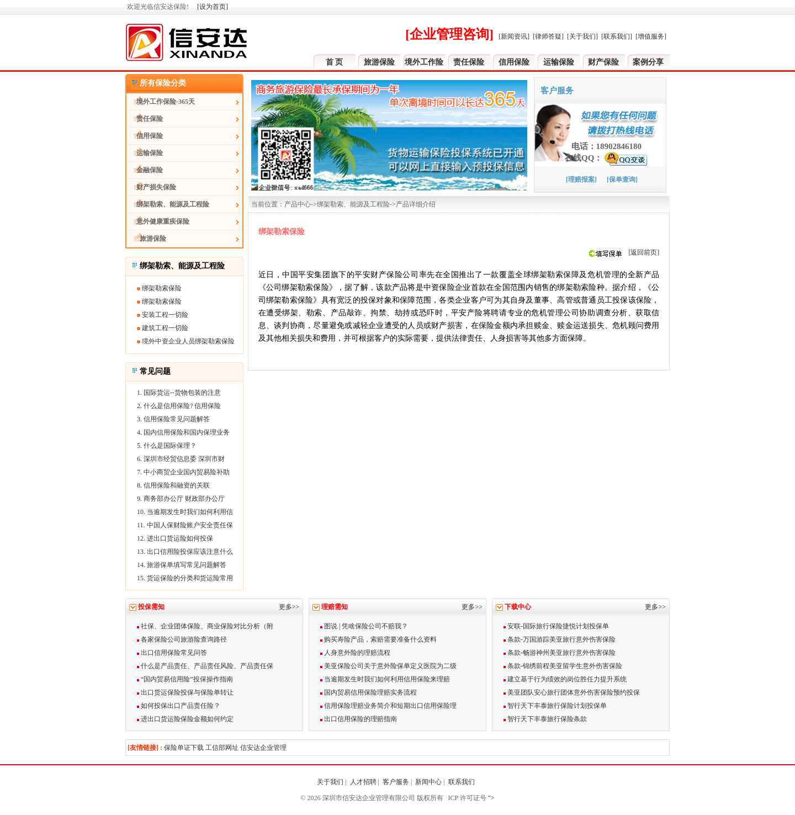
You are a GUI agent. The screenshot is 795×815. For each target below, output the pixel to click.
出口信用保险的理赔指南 (358, 719)
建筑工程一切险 (162, 328)
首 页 (334, 62)
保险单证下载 (184, 748)
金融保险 (144, 170)
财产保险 (603, 62)
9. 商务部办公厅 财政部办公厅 (181, 498)
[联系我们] (616, 36)
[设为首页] (212, 6)
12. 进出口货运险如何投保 (175, 538)
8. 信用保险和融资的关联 (173, 485)
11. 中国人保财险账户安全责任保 (185, 525)
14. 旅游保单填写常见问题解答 (181, 565)
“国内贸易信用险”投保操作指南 (185, 679)
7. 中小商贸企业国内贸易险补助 (183, 472)
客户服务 (396, 782)
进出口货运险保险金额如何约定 (185, 719)
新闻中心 (428, 782)
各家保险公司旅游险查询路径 (182, 639)
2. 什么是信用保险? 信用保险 (179, 406)
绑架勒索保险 (159, 288)
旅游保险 (379, 62)
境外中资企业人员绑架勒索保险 (186, 341)
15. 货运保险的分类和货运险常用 (185, 578)
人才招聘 (363, 782)
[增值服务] (650, 36)
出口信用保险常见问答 (172, 653)
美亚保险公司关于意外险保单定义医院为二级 (388, 666)
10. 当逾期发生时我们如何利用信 (185, 512)
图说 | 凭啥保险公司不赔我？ (364, 626)
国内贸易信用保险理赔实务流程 (368, 692)
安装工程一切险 (162, 315)
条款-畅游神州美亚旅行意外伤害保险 (560, 653)
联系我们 (462, 782)
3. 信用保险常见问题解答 (173, 419)
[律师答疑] (548, 36)
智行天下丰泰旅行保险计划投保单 (555, 706)
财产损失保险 (151, 187)
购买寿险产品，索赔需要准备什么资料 (378, 639)
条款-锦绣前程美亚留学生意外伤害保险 (563, 666)
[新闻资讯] (514, 36)
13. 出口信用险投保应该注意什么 (185, 551)
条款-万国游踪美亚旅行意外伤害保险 (560, 639)
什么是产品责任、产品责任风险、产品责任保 (205, 666)
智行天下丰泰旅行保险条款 (545, 719)
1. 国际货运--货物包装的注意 (179, 392)
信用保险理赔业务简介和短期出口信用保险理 (388, 706)
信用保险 (514, 62)
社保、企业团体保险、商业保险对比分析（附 (205, 626)
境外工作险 (424, 62)
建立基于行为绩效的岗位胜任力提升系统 (565, 679)
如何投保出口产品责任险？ (178, 706)
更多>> (289, 607)
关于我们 (330, 782)
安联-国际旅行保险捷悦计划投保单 (556, 626)
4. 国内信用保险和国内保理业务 (183, 432)
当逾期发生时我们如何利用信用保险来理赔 (385, 679)
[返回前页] (643, 252)
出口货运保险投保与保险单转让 (185, 692)
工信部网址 (222, 748)
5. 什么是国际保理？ (167, 445)
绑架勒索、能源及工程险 (167, 204)
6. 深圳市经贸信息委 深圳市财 (181, 459)
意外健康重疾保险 (157, 221)
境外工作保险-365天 (160, 101)
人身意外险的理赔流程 (355, 653)
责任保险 (468, 62)
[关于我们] (582, 36)
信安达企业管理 (263, 748)
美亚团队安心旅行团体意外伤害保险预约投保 (572, 692)
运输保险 (558, 62)
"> (490, 798)
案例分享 (648, 62)
